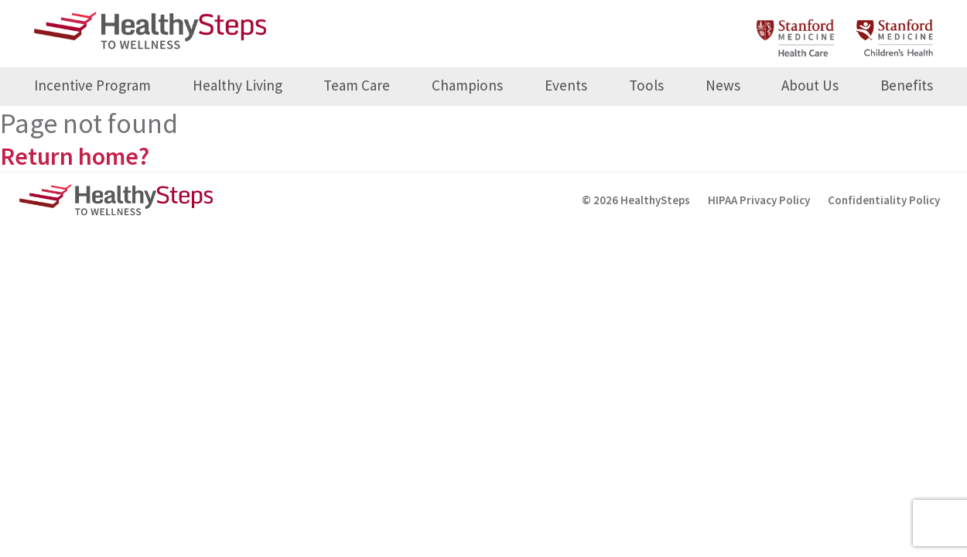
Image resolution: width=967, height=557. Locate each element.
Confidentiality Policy (884, 200)
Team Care (356, 85)
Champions (467, 85)
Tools (646, 85)
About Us (810, 85)
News (723, 85)
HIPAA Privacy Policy (759, 200)
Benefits (906, 85)
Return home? (74, 156)
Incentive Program (92, 85)
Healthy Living (237, 85)
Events (566, 85)
